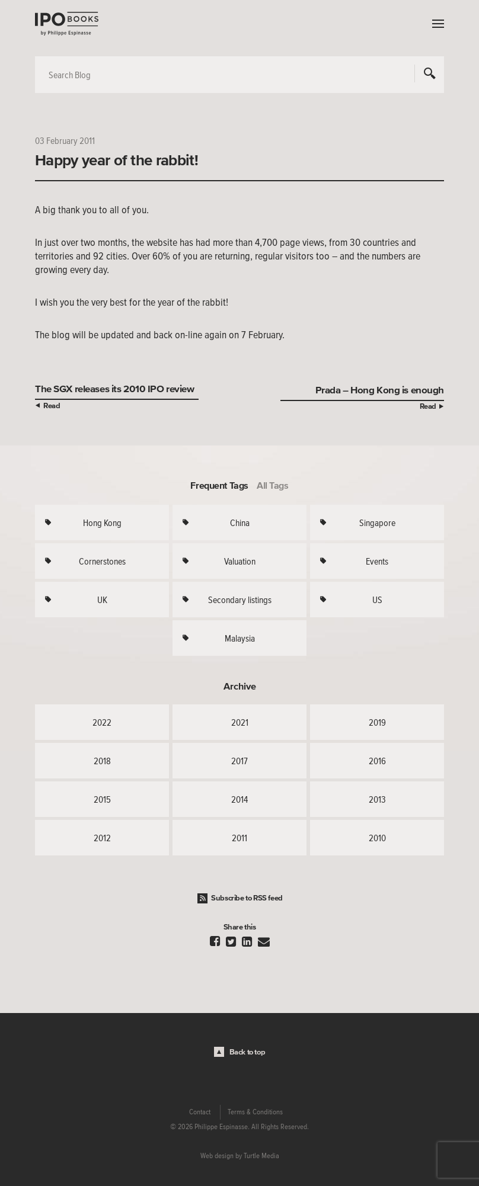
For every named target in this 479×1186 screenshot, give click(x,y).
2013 (377, 799)
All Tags (273, 485)
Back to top (247, 1051)
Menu (435, 24)
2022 (101, 722)
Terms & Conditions (255, 1112)
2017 (239, 760)
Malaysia (240, 638)
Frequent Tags (219, 485)
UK (102, 599)
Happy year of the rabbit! (116, 160)
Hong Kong (102, 522)
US (377, 599)
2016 (377, 760)
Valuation (240, 561)
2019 (377, 722)
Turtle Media (261, 1156)
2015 (102, 799)
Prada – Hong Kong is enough (379, 389)
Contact (199, 1112)
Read (51, 405)
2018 (102, 760)
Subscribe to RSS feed (247, 897)
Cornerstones (102, 561)
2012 (102, 837)
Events (377, 561)
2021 (239, 722)
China (240, 522)
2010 (377, 837)
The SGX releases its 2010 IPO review (114, 388)
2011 (239, 837)
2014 (239, 799)
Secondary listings (240, 599)
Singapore (377, 522)
